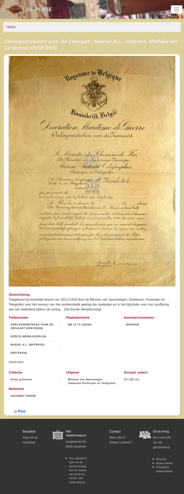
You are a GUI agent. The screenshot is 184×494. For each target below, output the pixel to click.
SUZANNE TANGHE (23, 395)
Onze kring (161, 431)
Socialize (28, 431)
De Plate (39, 9)
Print (21, 411)
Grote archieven (21, 379)
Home (11, 27)
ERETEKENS (18, 352)
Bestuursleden (164, 463)
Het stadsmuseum (76, 433)
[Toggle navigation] (176, 9)
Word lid (161, 459)
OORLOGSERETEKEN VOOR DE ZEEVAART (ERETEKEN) (31, 326)
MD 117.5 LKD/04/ (80, 324)
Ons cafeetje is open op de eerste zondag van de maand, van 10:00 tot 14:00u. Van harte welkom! (78, 470)
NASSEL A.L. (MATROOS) (27, 344)
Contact (115, 431)
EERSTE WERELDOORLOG (28, 336)
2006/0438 (132, 324)
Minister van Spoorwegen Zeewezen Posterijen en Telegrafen (92, 381)
